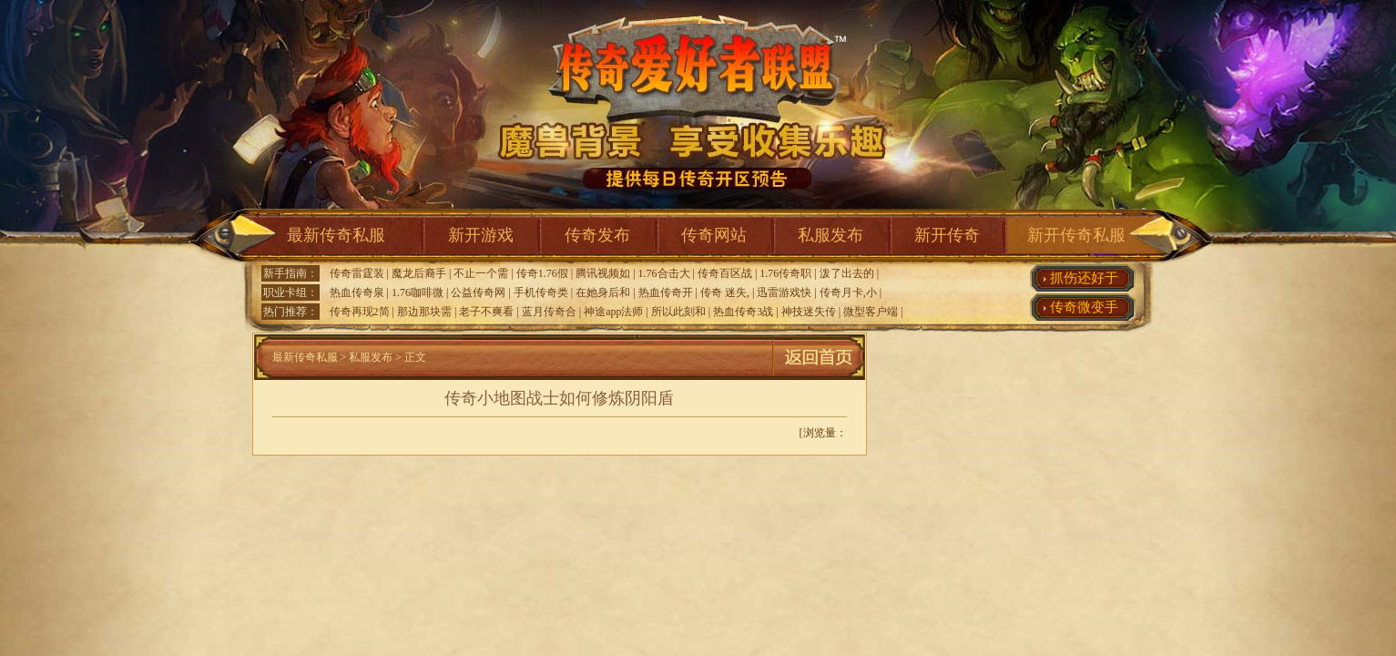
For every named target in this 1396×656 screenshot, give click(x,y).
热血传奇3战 (743, 311)
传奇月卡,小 (848, 292)
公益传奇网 (478, 292)
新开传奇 (947, 235)
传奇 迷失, (724, 292)
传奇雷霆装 (357, 273)
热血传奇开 (665, 292)
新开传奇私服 (1076, 235)
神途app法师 (613, 311)
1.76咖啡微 (417, 292)
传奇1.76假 (542, 273)
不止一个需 (480, 273)
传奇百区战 (725, 273)
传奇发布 (597, 235)
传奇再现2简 (360, 311)
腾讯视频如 (603, 273)
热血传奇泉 (357, 292)
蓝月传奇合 (549, 311)
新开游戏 (481, 235)
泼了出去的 (847, 273)
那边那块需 (424, 311)
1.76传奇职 (785, 273)
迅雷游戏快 (784, 292)
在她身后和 (603, 292)
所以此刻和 (678, 311)
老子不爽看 (486, 311)
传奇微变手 (1084, 307)
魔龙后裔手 (419, 273)
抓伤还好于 (1084, 278)
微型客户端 (870, 311)
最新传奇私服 (336, 235)
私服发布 (830, 235)
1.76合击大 (664, 273)
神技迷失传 (808, 311)
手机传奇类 (541, 292)
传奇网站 (714, 235)
